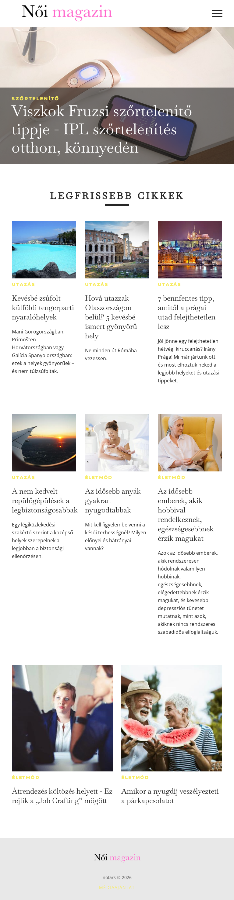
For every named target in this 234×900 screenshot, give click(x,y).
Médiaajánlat (117, 887)
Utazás (23, 284)
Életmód (99, 477)
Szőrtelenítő (35, 99)
